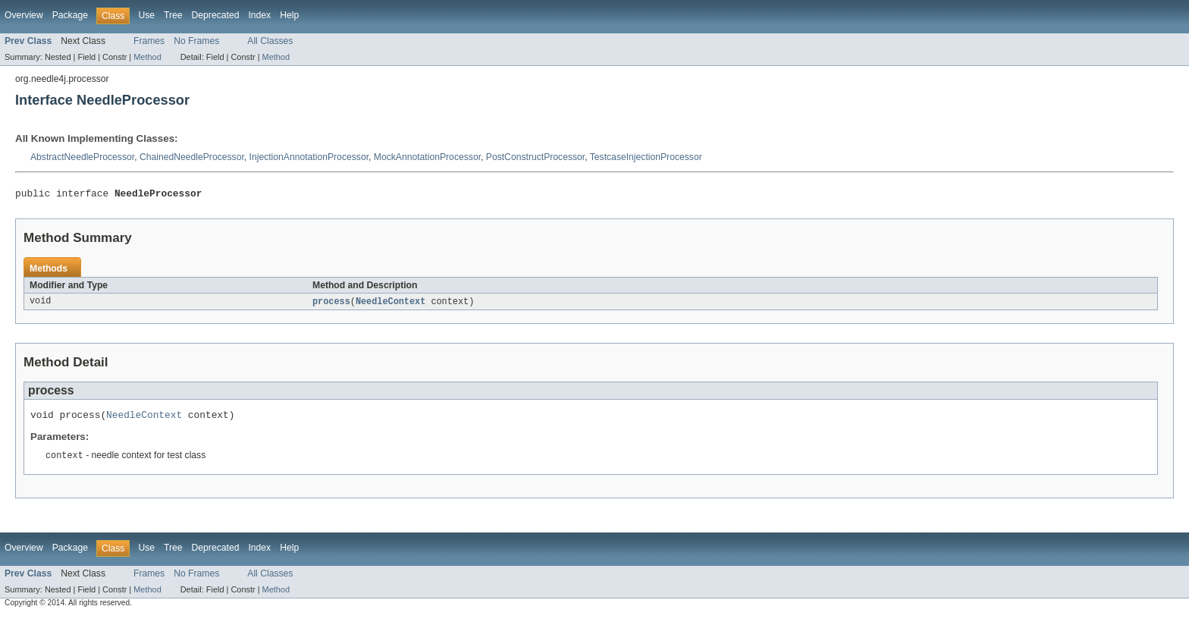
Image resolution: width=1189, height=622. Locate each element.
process (331, 304)
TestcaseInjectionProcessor (646, 157)
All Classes (270, 41)
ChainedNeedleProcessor (192, 157)
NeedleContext (390, 304)
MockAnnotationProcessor (427, 157)
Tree (173, 15)
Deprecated (216, 15)
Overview (24, 15)
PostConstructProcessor (535, 157)
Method (147, 56)
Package (70, 15)
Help (289, 15)
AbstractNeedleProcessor (82, 157)
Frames (149, 41)
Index (259, 15)
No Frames (196, 41)
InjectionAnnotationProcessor (309, 157)
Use (146, 15)
